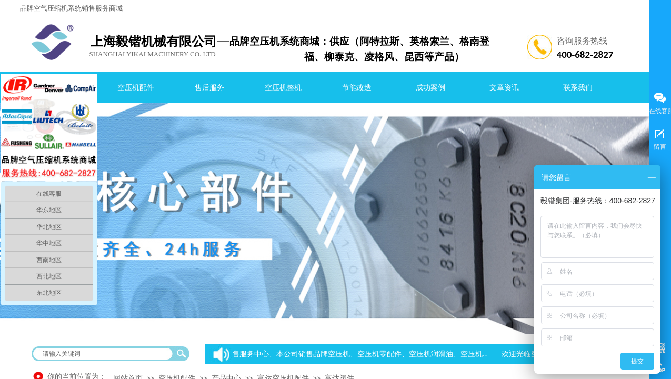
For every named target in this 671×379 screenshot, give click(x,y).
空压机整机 (283, 88)
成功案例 (430, 88)
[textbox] (103, 353)
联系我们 (578, 88)
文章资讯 (504, 88)
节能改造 (357, 88)
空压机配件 (135, 88)
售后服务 (209, 88)
